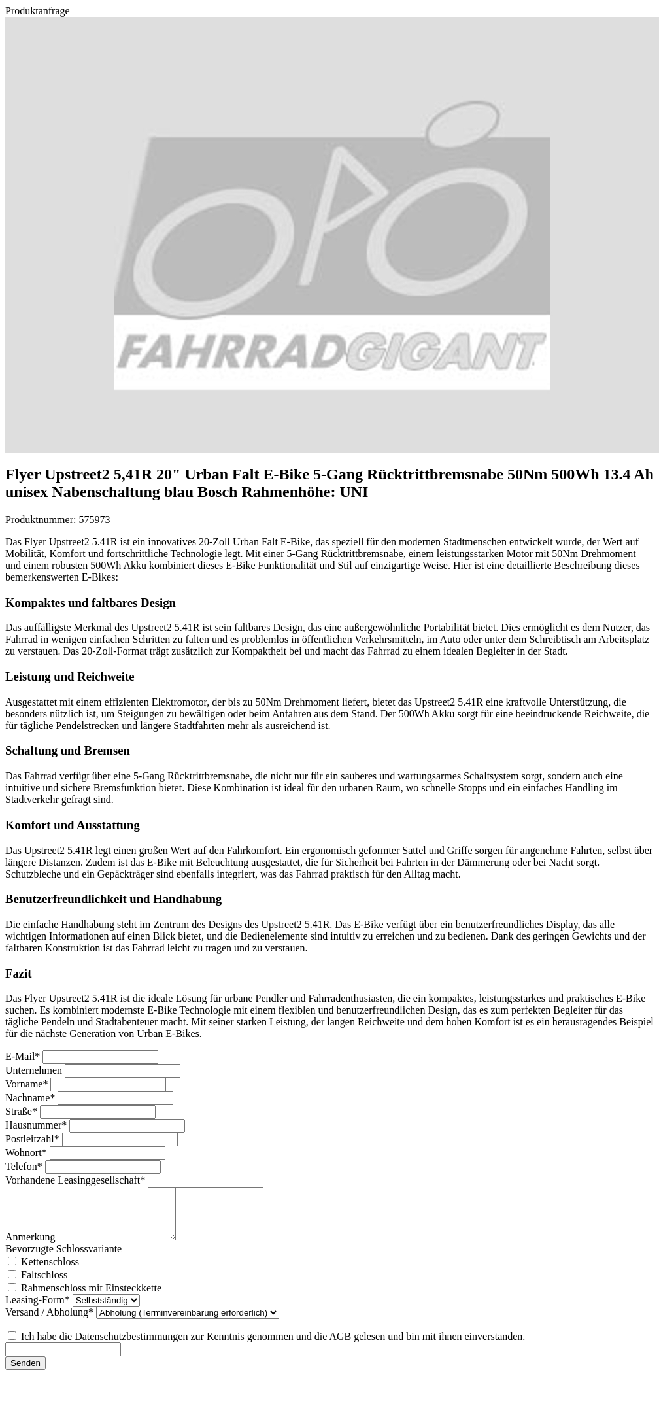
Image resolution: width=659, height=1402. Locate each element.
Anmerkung (31, 1246)
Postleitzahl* (33, 1138)
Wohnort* (27, 1152)
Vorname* (27, 1083)
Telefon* (25, 1166)
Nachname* (31, 1097)
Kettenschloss (50, 1271)
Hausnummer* (37, 1125)
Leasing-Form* (39, 1309)
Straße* (22, 1111)
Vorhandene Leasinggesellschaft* (76, 1180)
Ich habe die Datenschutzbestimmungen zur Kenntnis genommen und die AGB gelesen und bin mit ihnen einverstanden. (273, 1346)
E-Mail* (23, 1056)
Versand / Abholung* (50, 1321)
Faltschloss (44, 1284)
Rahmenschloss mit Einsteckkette (91, 1297)
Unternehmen (35, 1070)
